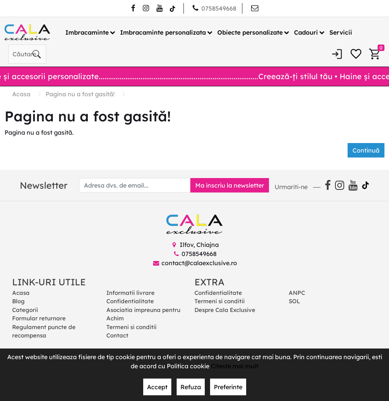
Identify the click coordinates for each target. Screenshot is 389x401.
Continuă (366, 150)
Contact (117, 335)
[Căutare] (36, 54)
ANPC (297, 292)
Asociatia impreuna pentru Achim (143, 314)
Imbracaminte (87, 32)
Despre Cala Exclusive (224, 309)
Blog (18, 301)
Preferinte (228, 387)
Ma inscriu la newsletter (229, 185)
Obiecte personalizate (250, 32)
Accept (157, 387)
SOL (294, 301)
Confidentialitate (130, 301)
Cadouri (306, 32)
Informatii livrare (130, 292)
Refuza (190, 387)
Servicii (340, 32)
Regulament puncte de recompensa (44, 331)
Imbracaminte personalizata (163, 32)
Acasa (21, 292)
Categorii (25, 309)
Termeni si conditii (131, 327)
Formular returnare (39, 318)
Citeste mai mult (234, 366)
